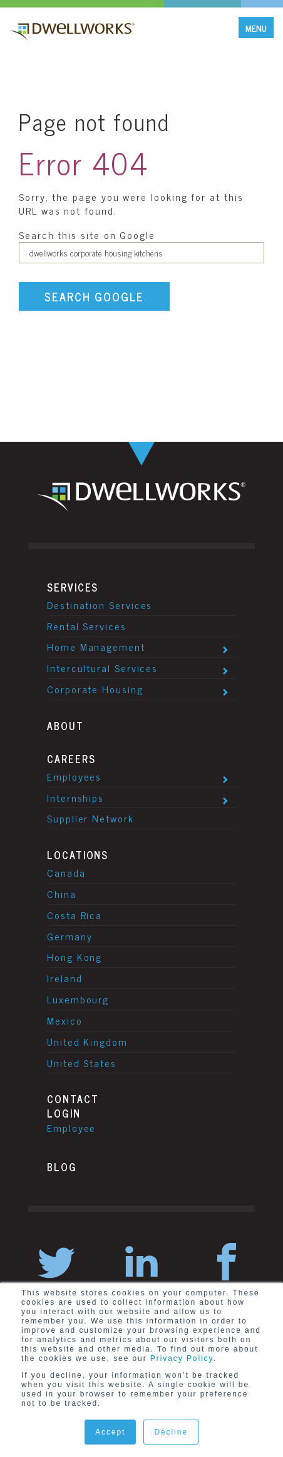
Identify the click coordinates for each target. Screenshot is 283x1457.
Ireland (64, 978)
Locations (77, 855)
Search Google (94, 296)
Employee (71, 1127)
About (65, 726)
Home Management (96, 646)
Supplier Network (90, 818)
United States (81, 1063)
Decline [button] (170, 1432)
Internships (75, 797)
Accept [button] (110, 1432)
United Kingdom (87, 1041)
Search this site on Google (87, 235)
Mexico (65, 1020)
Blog (62, 1167)
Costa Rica (74, 915)
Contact (72, 1099)
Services (72, 587)
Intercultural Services (102, 668)
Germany (69, 936)
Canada (66, 872)
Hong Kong (74, 956)
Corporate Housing (95, 689)
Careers (71, 759)
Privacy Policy (182, 1358)
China (61, 893)
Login (64, 1113)
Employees (74, 776)
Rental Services (86, 626)
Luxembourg (78, 999)
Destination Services (99, 605)
